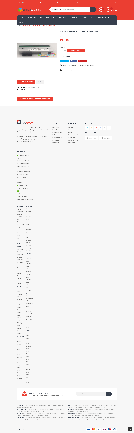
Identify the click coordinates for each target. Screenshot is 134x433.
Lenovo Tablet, (19, 317)
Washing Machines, (28, 310)
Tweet (74, 61)
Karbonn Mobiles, (19, 359)
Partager (65, 61)
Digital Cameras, (28, 239)
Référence (21, 87)
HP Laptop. (19, 282)
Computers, (20, 268)
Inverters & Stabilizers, (29, 315)
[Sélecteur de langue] (26, 2)
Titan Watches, (28, 268)
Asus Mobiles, (19, 374)
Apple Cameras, (28, 221)
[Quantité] (62, 50)
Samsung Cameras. (28, 249)
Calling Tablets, (19, 322)
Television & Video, (20, 213)
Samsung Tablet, (19, 296)
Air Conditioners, (29, 297)
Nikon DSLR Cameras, (28, 227)
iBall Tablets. (19, 332)
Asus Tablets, (19, 311)
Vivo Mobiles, (19, 364)
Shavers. (28, 327)
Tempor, (19, 233)
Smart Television (20, 253)
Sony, (18, 227)
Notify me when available (23, 91)
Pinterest (83, 61)
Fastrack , (28, 271)
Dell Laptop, (19, 272)
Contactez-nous (57, 137)
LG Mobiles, (19, 353)
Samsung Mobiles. (19, 380)
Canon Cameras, (28, 215)
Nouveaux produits (57, 132)
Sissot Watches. (28, 289)
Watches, (28, 274)
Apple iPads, (18, 290)
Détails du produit (26, 82)
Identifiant (55, 140)
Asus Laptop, (19, 277)
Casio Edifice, (28, 284)
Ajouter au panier (75, 50)
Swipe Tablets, (19, 306)
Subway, (19, 230)
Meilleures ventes (57, 135)
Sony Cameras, (28, 234)
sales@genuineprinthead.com (25, 199)
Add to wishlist (65, 56)
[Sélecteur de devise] (39, 2)
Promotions (55, 130)
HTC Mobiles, (19, 340)
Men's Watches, (28, 257)
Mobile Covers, (28, 337)
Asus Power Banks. (27, 380)
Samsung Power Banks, (28, 348)
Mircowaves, (29, 319)
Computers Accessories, (20, 223)
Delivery (70, 127)
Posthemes (31, 429)
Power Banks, (27, 342)
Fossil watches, (28, 278)
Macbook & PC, (19, 218)
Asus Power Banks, (27, 364)
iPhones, (19, 344)
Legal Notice (56, 127)
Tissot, (19, 235)
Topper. (19, 238)
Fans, (27, 306)
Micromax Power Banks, (28, 356)
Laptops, (19, 209)
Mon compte (56, 142)
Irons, (27, 322)
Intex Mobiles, (19, 369)
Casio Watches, (28, 262)
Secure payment (73, 135)
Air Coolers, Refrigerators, (30, 302)
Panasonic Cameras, (28, 244)
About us (70, 132)
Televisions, (20, 249)
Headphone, (20, 262)
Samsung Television (20, 258)
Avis (39, 82)
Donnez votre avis (66, 37)
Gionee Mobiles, (19, 348)
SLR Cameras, (28, 210)
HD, (18, 265)
